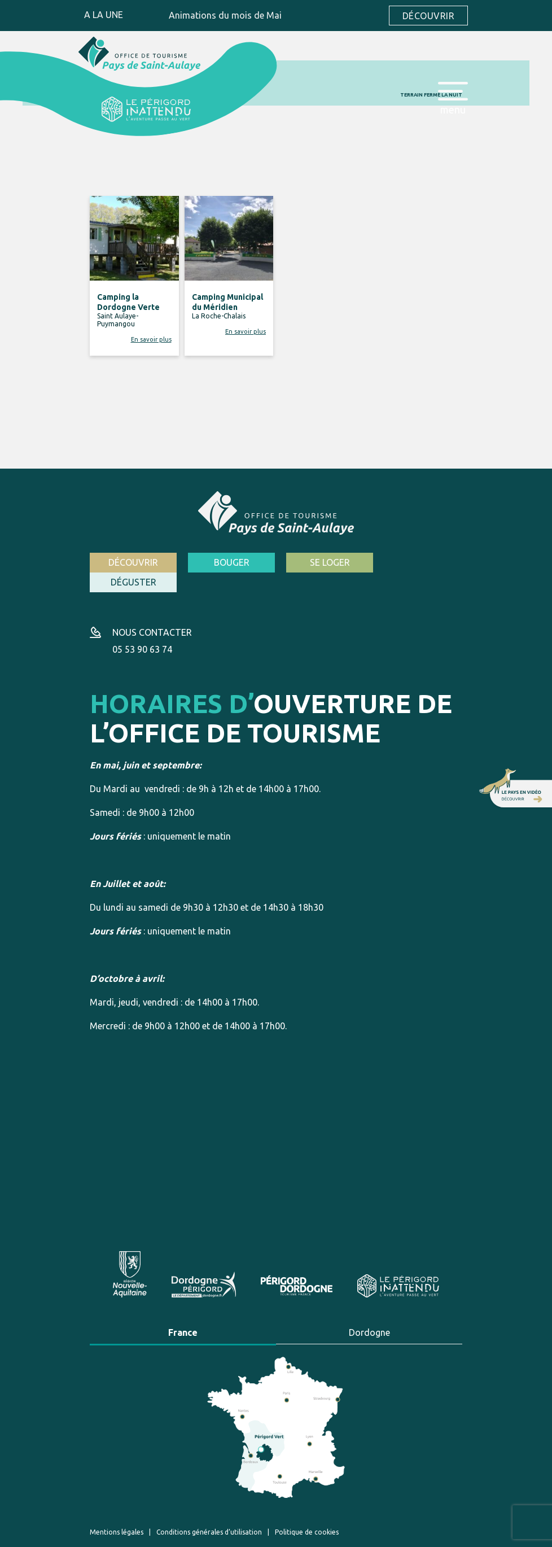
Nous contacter (152, 612)
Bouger (228, 562)
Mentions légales (116, 1511)
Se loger (324, 562)
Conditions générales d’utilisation (209, 1511)
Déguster (420, 562)
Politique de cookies (307, 1511)
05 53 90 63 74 (142, 629)
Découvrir (428, 16)
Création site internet (337, 1535)
